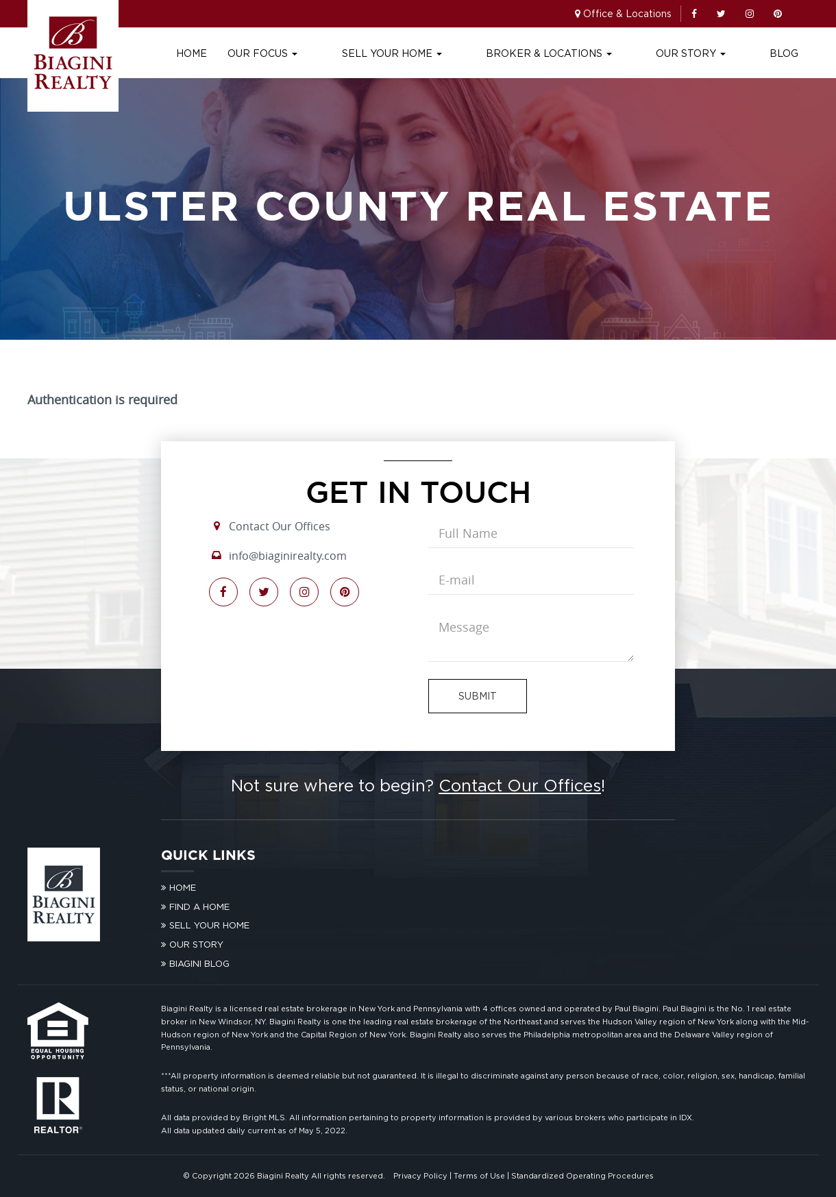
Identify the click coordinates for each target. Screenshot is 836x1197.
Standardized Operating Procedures (582, 1176)
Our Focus (356, 53)
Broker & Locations (595, 53)
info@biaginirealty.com (288, 555)
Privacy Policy (420, 1176)
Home (285, 53)
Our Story (714, 53)
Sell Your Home (462, 53)
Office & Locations (627, 13)
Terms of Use (479, 1176)
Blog (784, 53)
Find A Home (199, 906)
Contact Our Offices (279, 526)
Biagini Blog (199, 963)
